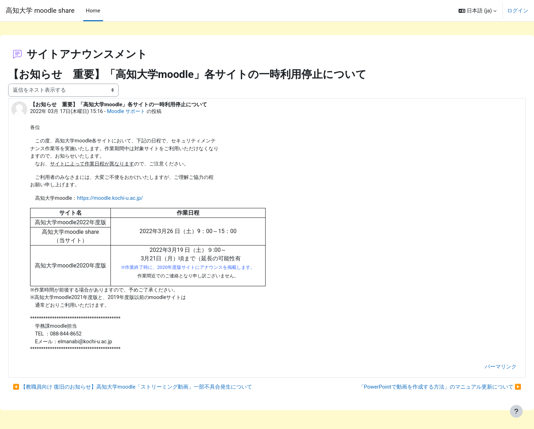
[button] (477, 10)
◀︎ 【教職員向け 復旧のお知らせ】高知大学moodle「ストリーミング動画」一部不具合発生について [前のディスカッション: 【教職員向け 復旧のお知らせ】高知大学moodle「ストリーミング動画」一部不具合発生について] (149, 388)
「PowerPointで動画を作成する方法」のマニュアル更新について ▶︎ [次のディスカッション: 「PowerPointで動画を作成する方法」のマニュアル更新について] (423, 388)
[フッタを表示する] (516, 411)
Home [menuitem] (93, 10)
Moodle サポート (148, 108)
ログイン (517, 10)
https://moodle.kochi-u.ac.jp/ (131, 197)
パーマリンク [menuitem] (484, 368)
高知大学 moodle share (40, 11)
